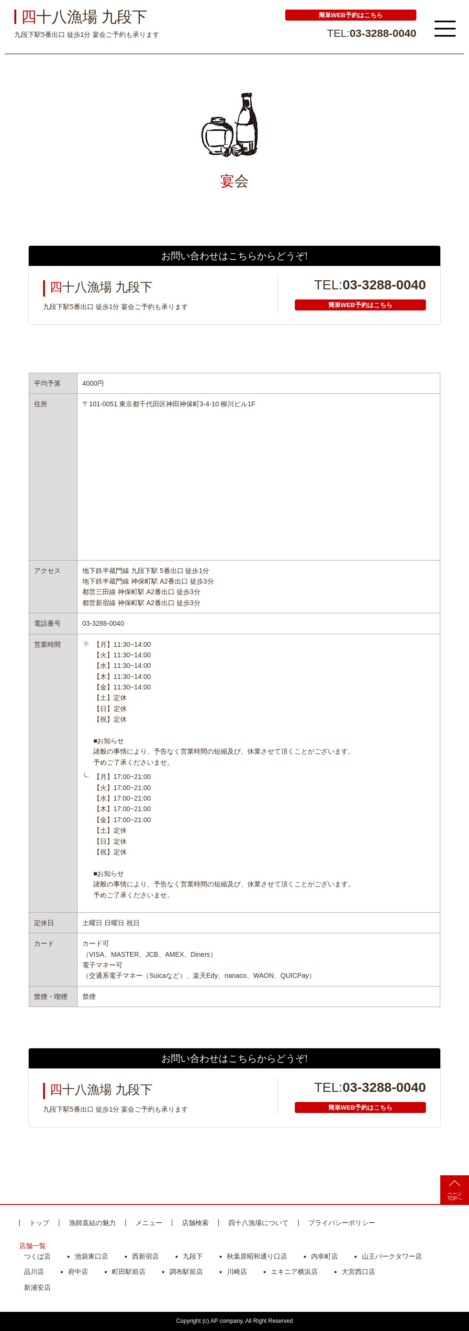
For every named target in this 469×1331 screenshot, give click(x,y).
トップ (39, 1223)
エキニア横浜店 (294, 1271)
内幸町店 (324, 1256)
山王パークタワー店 (392, 1256)
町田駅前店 (128, 1271)
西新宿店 (145, 1256)
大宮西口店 (358, 1271)
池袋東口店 (91, 1256)
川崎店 (237, 1271)
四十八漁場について (258, 1223)
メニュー (148, 1223)
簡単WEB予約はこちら (351, 15)
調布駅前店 (186, 1271)
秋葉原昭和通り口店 (257, 1256)
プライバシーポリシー (341, 1223)
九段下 (193, 1256)
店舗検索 (195, 1223)
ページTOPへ (454, 1190)
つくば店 (37, 1256)
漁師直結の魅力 (92, 1223)
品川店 (34, 1271)
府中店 (78, 1271)
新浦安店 (37, 1287)
